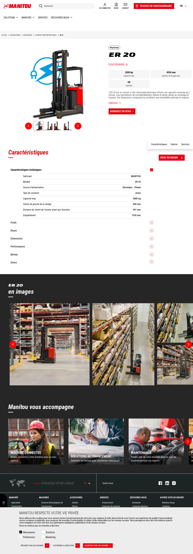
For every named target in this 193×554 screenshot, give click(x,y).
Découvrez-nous (138, 497)
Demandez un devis (122, 111)
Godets (75, 502)
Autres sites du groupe (172, 497)
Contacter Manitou (140, 506)
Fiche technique (116, 64)
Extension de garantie (111, 506)
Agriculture (15, 502)
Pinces (75, 506)
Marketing (50, 537)
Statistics (50, 532)
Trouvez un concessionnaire (153, 6)
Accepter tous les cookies (98, 545)
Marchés (13, 497)
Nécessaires (29, 532)
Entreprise (136, 502)
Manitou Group (168, 502)
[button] (188, 441)
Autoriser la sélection (66, 545)
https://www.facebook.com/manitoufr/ (158, 483)
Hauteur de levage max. (171, 76)
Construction (16, 506)
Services (104, 497)
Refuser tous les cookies (35, 545)
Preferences (29, 537)
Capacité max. (129, 76)
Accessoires (76, 497)
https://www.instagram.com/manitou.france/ (172, 483)
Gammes (129, 86)
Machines (44, 497)
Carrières (166, 506)
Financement (107, 502)
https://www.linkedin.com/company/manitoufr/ (165, 483)
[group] (36, 441)
